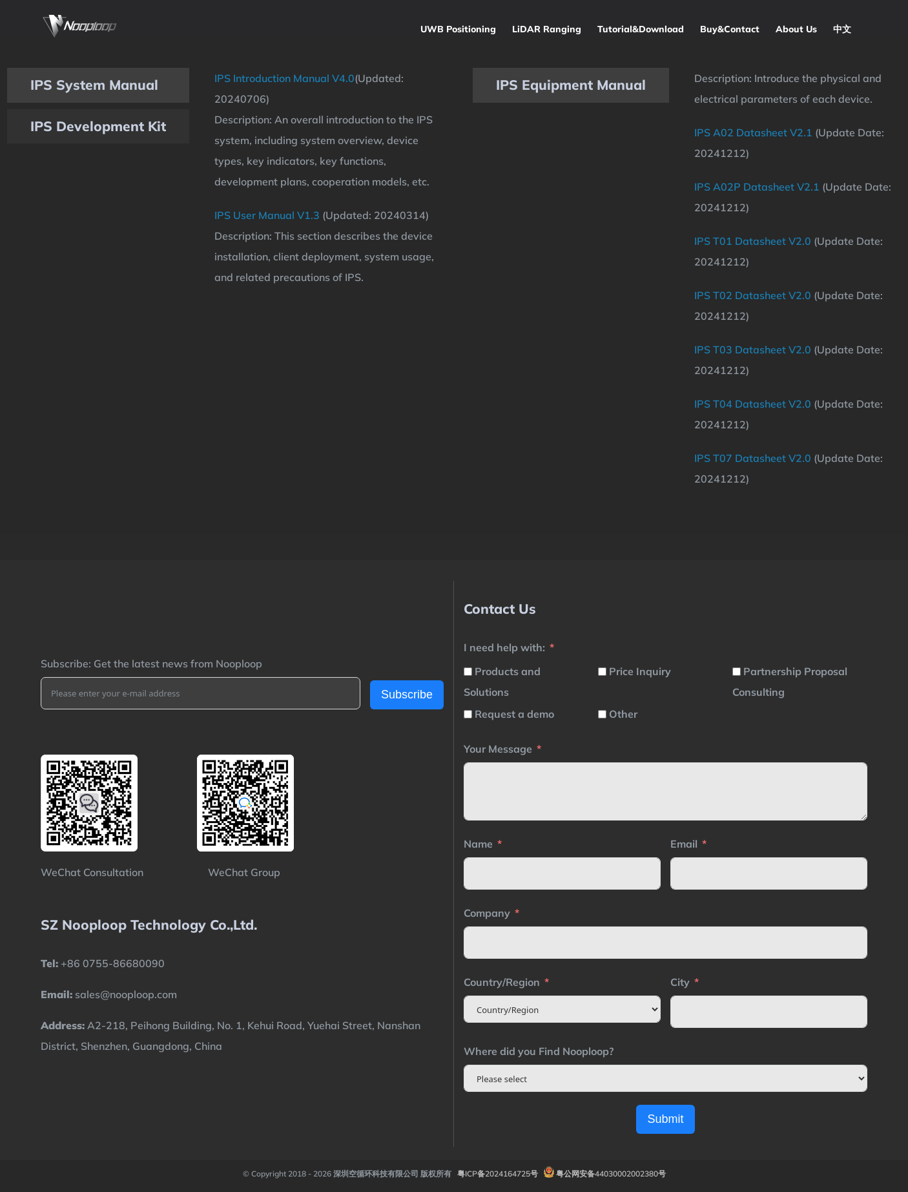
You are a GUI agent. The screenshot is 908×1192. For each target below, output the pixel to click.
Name (478, 843)
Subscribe (407, 694)
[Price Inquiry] (602, 671)
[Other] (602, 714)
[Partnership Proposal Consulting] (736, 671)
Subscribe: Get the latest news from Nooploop (151, 663)
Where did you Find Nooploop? (539, 1051)
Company (487, 912)
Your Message (498, 748)
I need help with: (504, 647)
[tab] (98, 85)
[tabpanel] (325, 178)
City (680, 982)
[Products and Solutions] (468, 671)
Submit (665, 1119)
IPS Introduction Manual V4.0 (284, 78)
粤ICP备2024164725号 (497, 1173)
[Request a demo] (468, 714)
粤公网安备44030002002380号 (611, 1173)
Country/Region (502, 982)
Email (683, 843)
